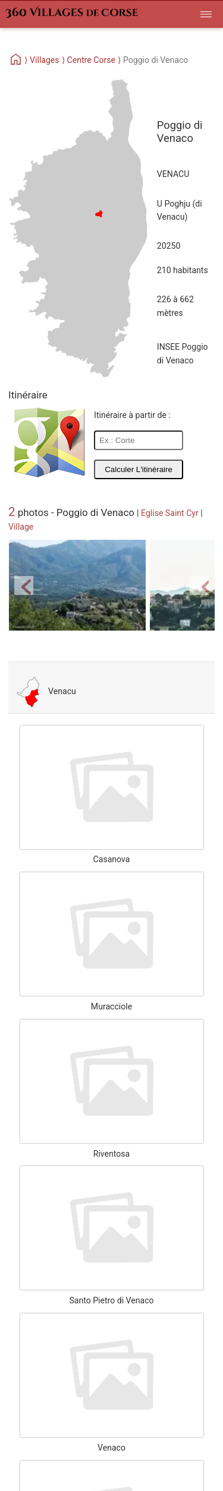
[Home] (16, 60)
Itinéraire (28, 395)
